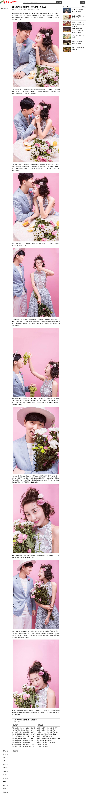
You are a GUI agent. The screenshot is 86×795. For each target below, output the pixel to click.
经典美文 (5, 792)
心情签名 (5, 788)
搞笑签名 (5, 761)
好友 (7, 8)
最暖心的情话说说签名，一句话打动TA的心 (23, 736)
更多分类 (83, 2)
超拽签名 (5, 767)
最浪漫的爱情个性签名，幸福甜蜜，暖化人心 (23, 728)
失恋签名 (5, 785)
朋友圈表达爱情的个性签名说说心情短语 (27, 720)
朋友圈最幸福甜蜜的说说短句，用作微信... (23, 738)
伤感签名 (5, 754)
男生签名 (5, 778)
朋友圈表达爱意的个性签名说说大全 (21, 742)
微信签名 (5, 757)
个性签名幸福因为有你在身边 (44, 736)
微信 (5, 8)
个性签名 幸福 (30, 9)
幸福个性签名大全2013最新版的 (45, 740)
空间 (2, 8)
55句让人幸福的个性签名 (43, 746)
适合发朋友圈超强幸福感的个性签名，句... (23, 744)
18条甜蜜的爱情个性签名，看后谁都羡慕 (22, 730)
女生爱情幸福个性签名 (42, 744)
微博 (3, 8)
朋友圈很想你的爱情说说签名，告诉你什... (47, 734)
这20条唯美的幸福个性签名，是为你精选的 (23, 732)
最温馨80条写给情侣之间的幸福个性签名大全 (48, 738)
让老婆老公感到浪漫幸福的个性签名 (46, 742)
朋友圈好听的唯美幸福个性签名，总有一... (23, 746)
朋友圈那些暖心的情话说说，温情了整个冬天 (23, 734)
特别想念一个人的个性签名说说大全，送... (47, 732)
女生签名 (5, 781)
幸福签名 (5, 771)
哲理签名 (5, 774)
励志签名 (5, 764)
